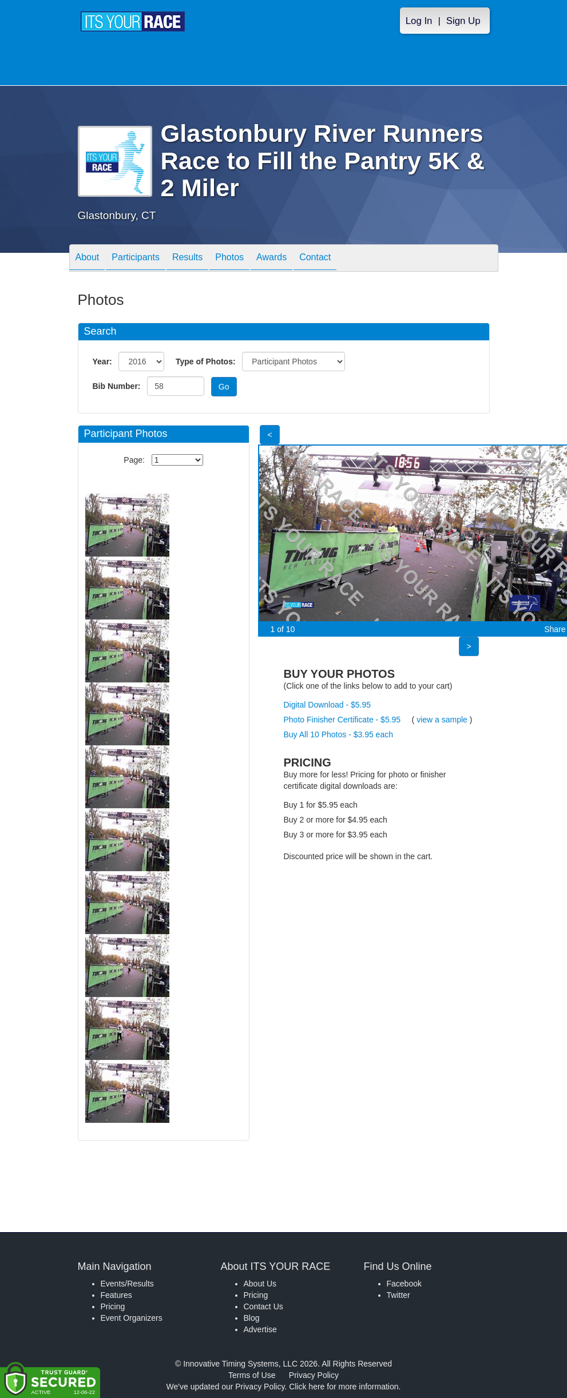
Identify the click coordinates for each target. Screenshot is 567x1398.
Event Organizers (131, 1317)
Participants (136, 259)
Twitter (398, 1295)
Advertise (260, 1329)
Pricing (113, 1306)
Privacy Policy (314, 1375)
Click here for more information (343, 1386)
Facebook (404, 1283)
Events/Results (127, 1283)
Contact (315, 259)
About (88, 259)
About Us (260, 1283)
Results (187, 259)
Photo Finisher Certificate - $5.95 (342, 719)
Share (554, 629)
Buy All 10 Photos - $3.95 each (338, 734)
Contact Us (263, 1306)
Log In (419, 20)
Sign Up (463, 20)
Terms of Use (251, 1375)
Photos (229, 259)
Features (116, 1295)
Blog (252, 1317)
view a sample (442, 719)
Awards (271, 259)
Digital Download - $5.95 (327, 704)
